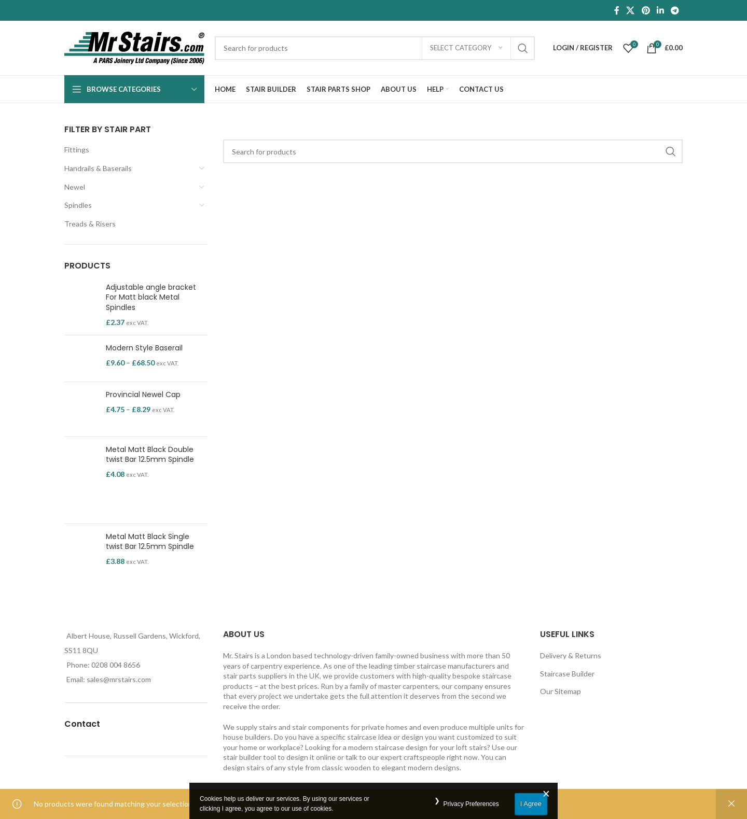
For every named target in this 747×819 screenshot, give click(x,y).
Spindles (78, 205)
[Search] (375, 48)
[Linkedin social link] (660, 10)
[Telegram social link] (675, 10)
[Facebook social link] (617, 10)
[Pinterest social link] (645, 10)
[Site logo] (134, 47)
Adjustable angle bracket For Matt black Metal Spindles (151, 298)
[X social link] (630, 10)
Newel (74, 186)
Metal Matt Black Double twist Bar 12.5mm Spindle (150, 455)
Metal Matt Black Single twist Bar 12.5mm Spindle (150, 542)
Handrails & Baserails (98, 168)
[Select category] (466, 48)
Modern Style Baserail (144, 348)
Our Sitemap (560, 691)
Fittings (76, 149)
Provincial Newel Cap (143, 395)
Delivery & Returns (570, 655)
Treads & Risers (90, 223)
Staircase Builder (567, 673)
